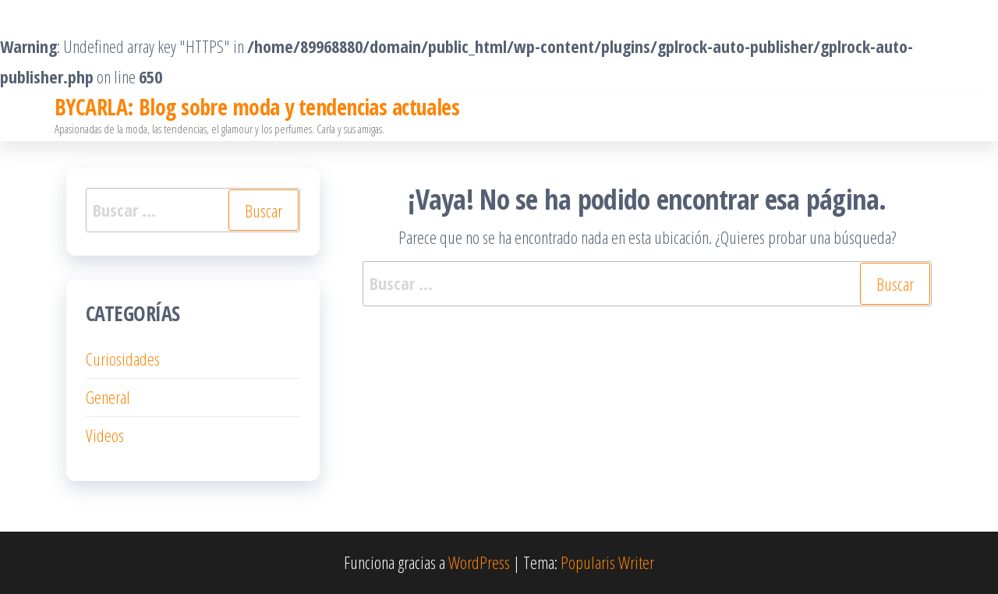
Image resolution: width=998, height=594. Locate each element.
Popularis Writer (607, 562)
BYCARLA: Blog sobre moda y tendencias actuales (257, 107)
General (108, 396)
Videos (105, 435)
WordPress (479, 562)
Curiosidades (123, 358)
